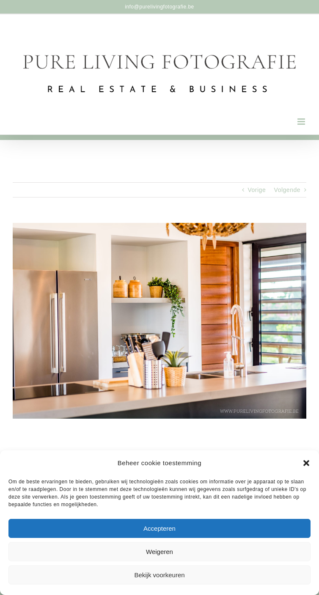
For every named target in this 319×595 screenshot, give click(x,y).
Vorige (257, 189)
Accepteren (159, 528)
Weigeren (159, 551)
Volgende (287, 189)
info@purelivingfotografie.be (159, 7)
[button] (306, 463)
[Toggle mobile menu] (302, 121)
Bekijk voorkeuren (159, 575)
